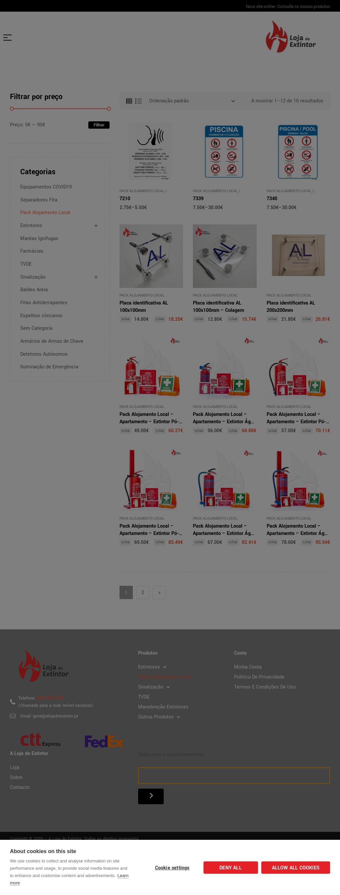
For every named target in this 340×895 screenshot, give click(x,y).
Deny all (230, 867)
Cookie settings (172, 867)
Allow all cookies (295, 867)
